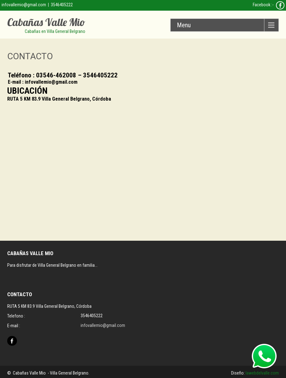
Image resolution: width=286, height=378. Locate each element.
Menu (184, 25)
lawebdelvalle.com (262, 372)
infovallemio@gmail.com (24, 4)
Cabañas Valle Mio (46, 22)
